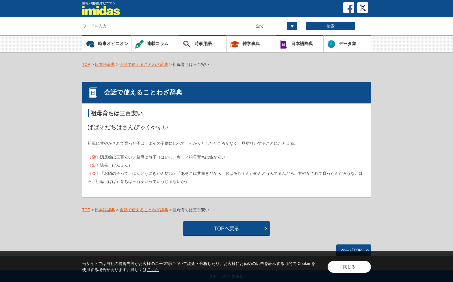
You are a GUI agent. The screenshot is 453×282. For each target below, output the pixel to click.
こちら (153, 269)
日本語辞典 (105, 64)
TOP (86, 64)
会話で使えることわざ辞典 (144, 64)
